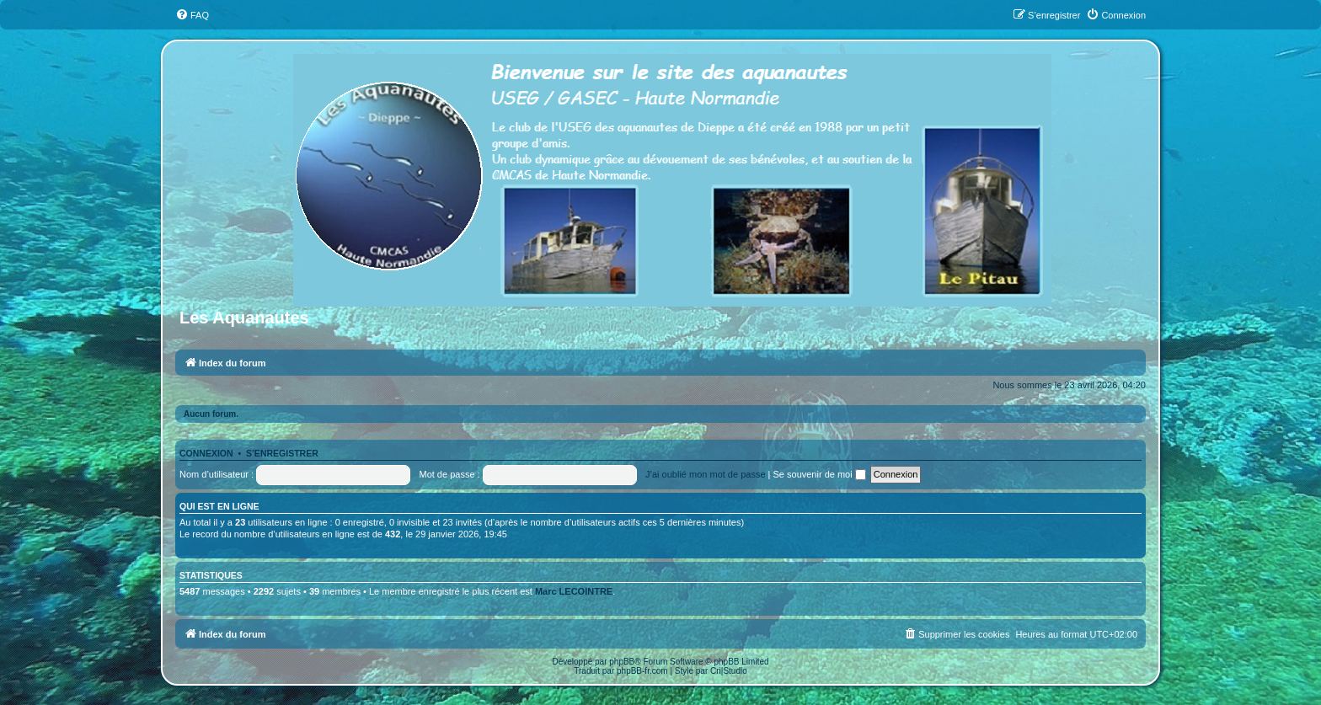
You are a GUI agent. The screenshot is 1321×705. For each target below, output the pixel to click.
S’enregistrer (282, 453)
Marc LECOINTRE (573, 591)
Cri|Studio (728, 671)
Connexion (206, 453)
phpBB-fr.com (642, 671)
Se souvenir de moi (819, 474)
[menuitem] (192, 15)
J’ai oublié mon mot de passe (705, 474)
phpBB (621, 661)
